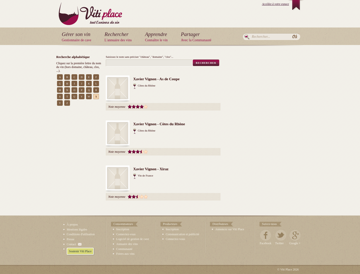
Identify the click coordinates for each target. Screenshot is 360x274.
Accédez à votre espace (275, 4)
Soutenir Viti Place (80, 251)
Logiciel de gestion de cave (132, 239)
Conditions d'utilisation (81, 234)
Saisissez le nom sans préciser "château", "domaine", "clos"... (139, 57)
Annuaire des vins (127, 244)
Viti (90, 9)
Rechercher (247, 37)
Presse (70, 239)
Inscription (122, 229)
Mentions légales (77, 229)
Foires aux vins (125, 254)
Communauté (124, 249)
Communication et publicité (182, 234)
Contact (71, 244)
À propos (72, 224)
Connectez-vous (126, 234)
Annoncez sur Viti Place (229, 229)
